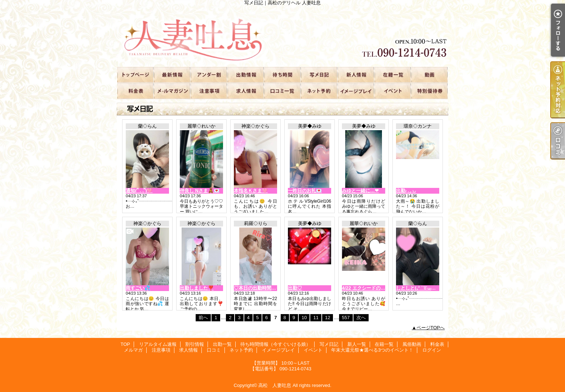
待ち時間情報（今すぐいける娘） (282, 74)
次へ (361, 317)
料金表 (135, 90)
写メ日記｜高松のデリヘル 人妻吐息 (282, 36)
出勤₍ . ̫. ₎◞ (405, 190)
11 (315, 317)
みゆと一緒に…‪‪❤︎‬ (360, 190)
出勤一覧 (245, 74)
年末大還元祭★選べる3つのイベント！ (429, 90)
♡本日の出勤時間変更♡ (259, 288)
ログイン (431, 350)
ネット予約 (319, 90)
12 (327, 317)
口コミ (282, 90)
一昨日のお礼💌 (305, 190)
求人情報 (245, 90)
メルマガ (172, 90)
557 (346, 317)
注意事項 (209, 90)
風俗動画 (429, 74)
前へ (203, 317)
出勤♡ (295, 288)
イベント (392, 90)
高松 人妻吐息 (274, 385)
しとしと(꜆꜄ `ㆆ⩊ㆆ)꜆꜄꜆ (419, 288)
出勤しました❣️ (197, 288)
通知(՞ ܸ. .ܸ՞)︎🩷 (139, 190)
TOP (135, 74)
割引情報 (209, 74)
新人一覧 (356, 74)
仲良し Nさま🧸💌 (199, 190)
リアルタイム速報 (172, 74)
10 (304, 317)
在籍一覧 (392, 74)
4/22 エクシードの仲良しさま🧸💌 (378, 288)
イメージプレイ (356, 90)
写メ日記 (319, 74)
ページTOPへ (431, 327)
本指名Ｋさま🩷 (251, 190)
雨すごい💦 (138, 288)
